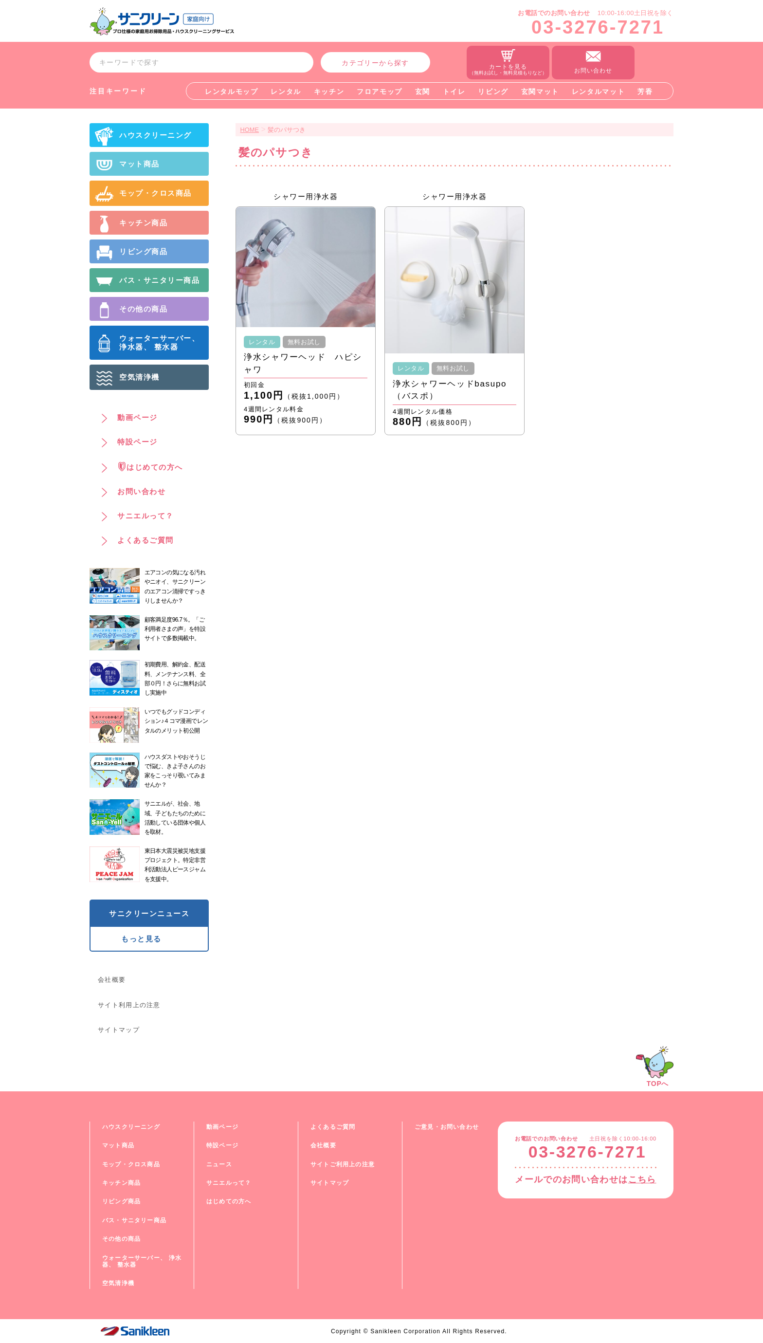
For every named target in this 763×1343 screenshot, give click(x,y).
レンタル (286, 91)
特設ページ (222, 1145)
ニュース (219, 1164)
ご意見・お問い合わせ (447, 1126)
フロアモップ (379, 91)
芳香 (645, 91)
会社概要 (112, 979)
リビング (493, 91)
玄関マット (540, 91)
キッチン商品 (121, 1182)
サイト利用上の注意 (129, 1005)
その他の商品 (121, 1238)
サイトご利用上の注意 (342, 1164)
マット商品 (118, 1145)
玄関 (422, 91)
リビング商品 (121, 1201)
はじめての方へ (228, 1201)
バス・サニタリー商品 (134, 1220)
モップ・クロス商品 (131, 1164)
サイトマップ (119, 1029)
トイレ (454, 91)
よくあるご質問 (332, 1126)
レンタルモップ (231, 91)
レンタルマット (598, 91)
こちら (642, 1179)
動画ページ (222, 1126)
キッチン (329, 91)
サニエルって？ (228, 1182)
